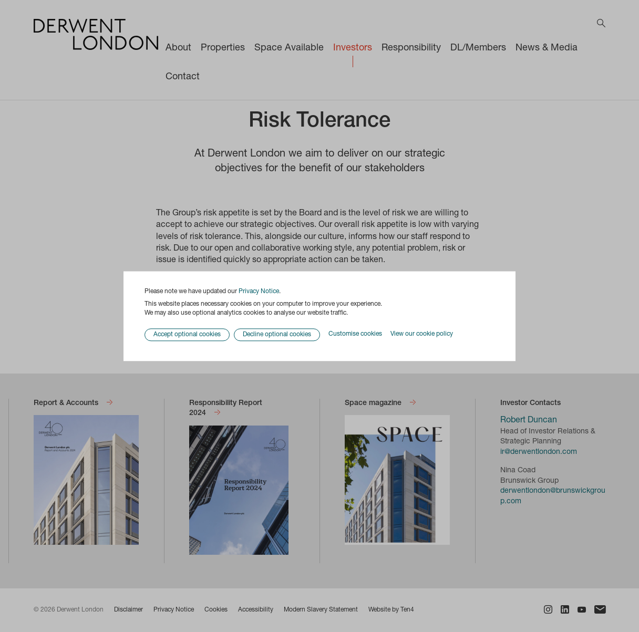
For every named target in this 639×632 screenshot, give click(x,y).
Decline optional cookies (277, 334)
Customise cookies (355, 334)
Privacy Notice (259, 291)
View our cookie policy (421, 334)
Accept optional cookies (187, 334)
